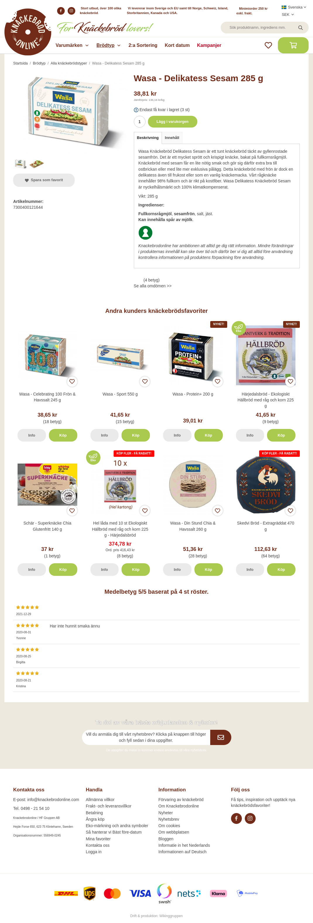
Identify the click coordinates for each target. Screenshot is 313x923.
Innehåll (172, 137)
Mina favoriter (98, 839)
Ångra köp (95, 819)
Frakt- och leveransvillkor (108, 806)
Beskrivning (148, 137)
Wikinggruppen (171, 916)
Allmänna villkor (100, 799)
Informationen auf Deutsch (182, 851)
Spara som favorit (44, 180)
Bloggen (165, 839)
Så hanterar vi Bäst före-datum (114, 832)
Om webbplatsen (173, 832)
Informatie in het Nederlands (184, 845)
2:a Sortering (143, 45)
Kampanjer (209, 45)
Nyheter (165, 812)
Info (31, 435)
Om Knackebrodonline (178, 806)
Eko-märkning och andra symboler (117, 825)
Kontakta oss (98, 845)
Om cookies (169, 825)
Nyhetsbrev (168, 819)
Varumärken (72, 45)
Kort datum (177, 45)
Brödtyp (109, 45)
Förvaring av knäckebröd (180, 799)
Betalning (94, 812)
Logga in (94, 851)
